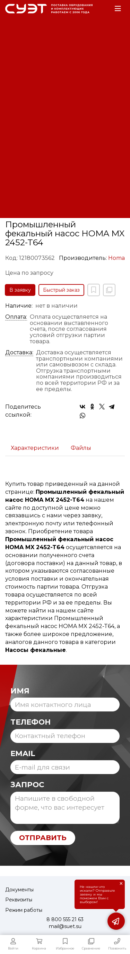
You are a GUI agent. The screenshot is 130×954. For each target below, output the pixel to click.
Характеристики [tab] (35, 448)
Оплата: (16, 317)
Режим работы (23, 910)
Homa (116, 258)
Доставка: (19, 352)
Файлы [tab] (81, 448)
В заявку (20, 290)
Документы (19, 890)
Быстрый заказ (61, 290)
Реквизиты (18, 900)
